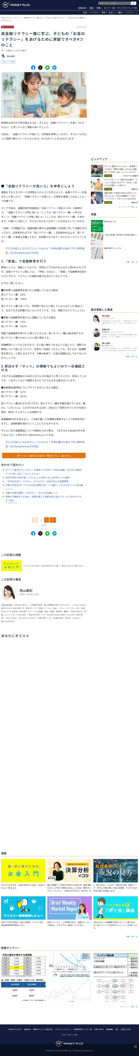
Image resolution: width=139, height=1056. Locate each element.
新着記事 (83, 8)
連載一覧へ (131, 936)
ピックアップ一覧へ (127, 207)
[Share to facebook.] (33, 67)
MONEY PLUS (6, 17)
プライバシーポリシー (63, 1029)
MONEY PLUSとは (15, 1029)
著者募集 (109, 1029)
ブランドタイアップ (126, 8)
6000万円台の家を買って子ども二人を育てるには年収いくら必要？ (38, 477)
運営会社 (27, 1029)
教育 (13, 62)
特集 (99, 8)
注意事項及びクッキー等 (83, 1029)
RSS (116, 1029)
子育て (4, 62)
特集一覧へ (131, 262)
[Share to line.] (47, 67)
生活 (86, 12)
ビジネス (95, 12)
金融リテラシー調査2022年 (56, 208)
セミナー (109, 8)
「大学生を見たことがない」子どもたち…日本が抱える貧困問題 (36, 481)
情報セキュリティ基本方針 (43, 1029)
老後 (104, 12)
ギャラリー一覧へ (128, 1006)
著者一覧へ (131, 356)
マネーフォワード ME (69, 1035)
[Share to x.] (40, 67)
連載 (92, 8)
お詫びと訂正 (125, 1029)
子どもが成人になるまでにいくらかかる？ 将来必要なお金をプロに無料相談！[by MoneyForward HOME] (44, 250)
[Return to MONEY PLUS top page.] (16, 5)
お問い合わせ (99, 1029)
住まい (112, 12)
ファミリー (131, 12)
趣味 (121, 12)
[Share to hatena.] (54, 67)
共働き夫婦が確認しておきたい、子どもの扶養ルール (31, 492)
